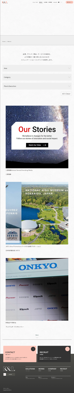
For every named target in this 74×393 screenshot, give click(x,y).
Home (4, 41)
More (37, 335)
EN (61, 2)
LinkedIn (55, 2)
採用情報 (50, 2)
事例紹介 (41, 2)
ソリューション (35, 2)
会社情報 (45, 2)
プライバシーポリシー (6, 388)
